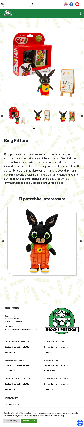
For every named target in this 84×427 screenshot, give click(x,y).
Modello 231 (10, 352)
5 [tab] (50, 128)
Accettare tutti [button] (29, 421)
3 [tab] (42, 128)
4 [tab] (46, 128)
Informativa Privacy (55, 415)
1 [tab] (33, 128)
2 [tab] (38, 128)
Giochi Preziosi (13, 13)
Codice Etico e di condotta (17, 347)
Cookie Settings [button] (11, 421)
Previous (2, 116)
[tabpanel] (17, 116)
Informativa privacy (13, 404)
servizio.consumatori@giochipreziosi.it (21, 329)
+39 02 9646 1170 (12, 327)
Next (82, 116)
